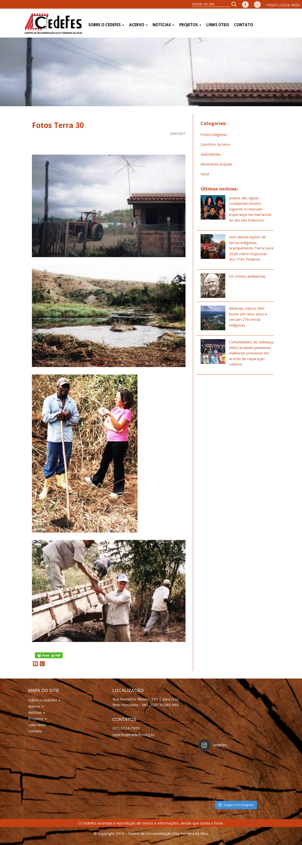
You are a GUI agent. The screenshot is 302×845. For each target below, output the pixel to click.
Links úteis (217, 24)
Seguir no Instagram (236, 805)
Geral (205, 174)
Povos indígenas (214, 134)
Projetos (190, 24)
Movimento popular (216, 164)
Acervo (138, 24)
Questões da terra (215, 144)
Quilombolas (211, 154)
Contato (243, 24)
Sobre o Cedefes (106, 24)
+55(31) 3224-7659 (283, 4)
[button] (235, 4)
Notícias (163, 24)
